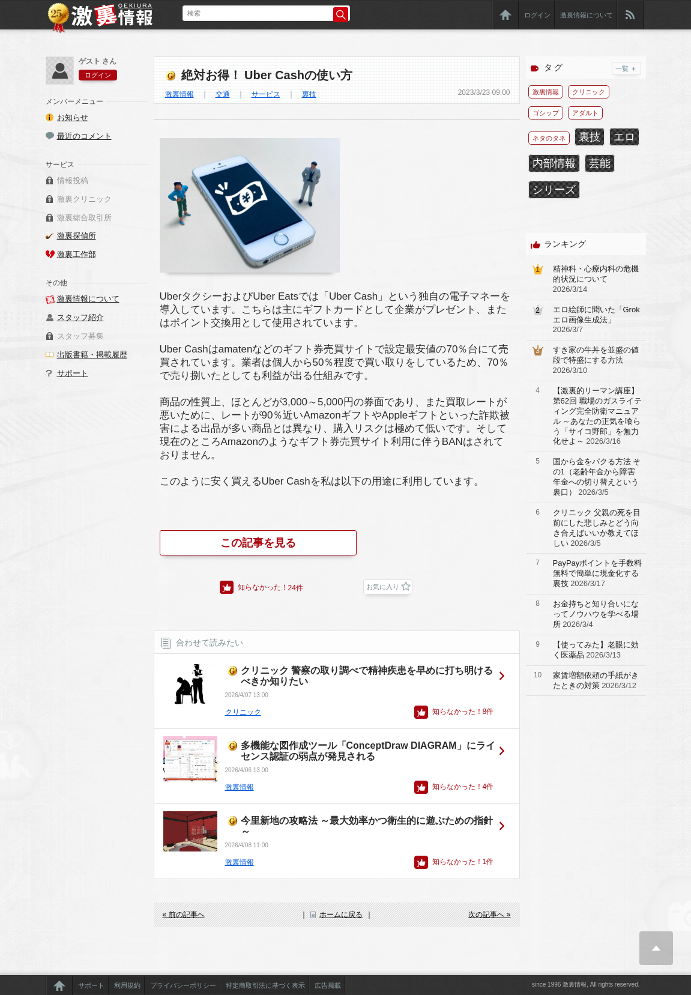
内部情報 (554, 163)
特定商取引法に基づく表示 (265, 985)
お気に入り (382, 586)
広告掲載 (328, 985)
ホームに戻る (341, 914)
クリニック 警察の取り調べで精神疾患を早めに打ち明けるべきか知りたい (367, 675)
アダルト (585, 112)
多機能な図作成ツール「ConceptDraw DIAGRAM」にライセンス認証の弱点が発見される (368, 750)
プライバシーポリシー (183, 985)
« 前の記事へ (184, 914)
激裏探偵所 (76, 235)
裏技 (309, 94)
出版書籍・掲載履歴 (92, 354)
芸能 (600, 163)
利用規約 (127, 985)
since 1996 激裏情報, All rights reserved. (586, 984)
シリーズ (554, 190)
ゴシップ (546, 112)
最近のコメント (84, 136)
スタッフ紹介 (80, 317)
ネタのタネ (549, 138)
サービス (266, 94)
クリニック (243, 712)
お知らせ (72, 117)
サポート (72, 373)
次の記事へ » (489, 914)
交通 (223, 94)
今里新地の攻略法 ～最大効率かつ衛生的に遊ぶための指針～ (367, 825)
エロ (624, 137)
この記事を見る (258, 543)
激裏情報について (586, 15)
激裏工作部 (76, 254)
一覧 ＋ (626, 68)
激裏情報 (179, 94)
